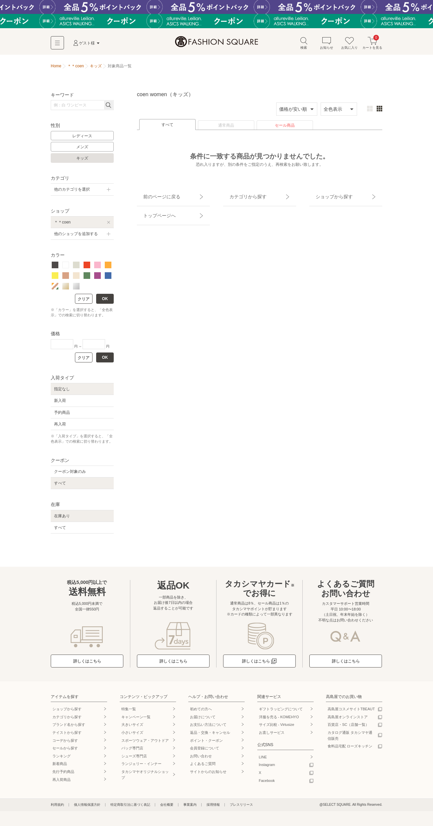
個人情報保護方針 (87, 807)
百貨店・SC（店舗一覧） (348, 728)
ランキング (61, 759)
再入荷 (60, 427)
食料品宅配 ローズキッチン (350, 749)
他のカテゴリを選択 (72, 192)
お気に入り (349, 45)
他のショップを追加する (76, 236)
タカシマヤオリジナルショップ (145, 778)
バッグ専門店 (132, 751)
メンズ (82, 150)
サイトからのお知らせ (208, 775)
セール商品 (285, 128)
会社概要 (166, 807)
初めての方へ (201, 712)
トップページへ (152, 207)
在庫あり (62, 519)
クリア (84, 302)
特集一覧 (128, 712)
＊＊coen (62, 225)
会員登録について (204, 751)
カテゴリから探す (241, 196)
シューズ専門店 (134, 759)
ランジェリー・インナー (141, 767)
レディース (82, 139)
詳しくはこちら (87, 664)
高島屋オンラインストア (348, 720)
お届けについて (203, 720)
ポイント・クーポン (206, 743)
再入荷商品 (61, 783)
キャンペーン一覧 (136, 720)
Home (56, 69)
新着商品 (59, 767)
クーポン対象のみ (70, 474)
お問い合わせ (201, 759)
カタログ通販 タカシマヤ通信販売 (350, 738)
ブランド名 (68, 728)
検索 (303, 45)
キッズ (82, 161)
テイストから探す (67, 735)
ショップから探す (327, 196)
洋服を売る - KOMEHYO (279, 720)
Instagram (267, 768)
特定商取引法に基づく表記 (130, 807)
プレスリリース (241, 807)
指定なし (62, 392)
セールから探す (65, 751)
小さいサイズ (132, 735)
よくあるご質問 (203, 767)
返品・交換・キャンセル (210, 735)
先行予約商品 (63, 775)
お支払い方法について (208, 728)
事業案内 (190, 807)
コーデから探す (65, 743)
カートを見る (372, 45)
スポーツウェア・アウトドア (145, 743)
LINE (263, 760)
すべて (167, 127)
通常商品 (226, 128)
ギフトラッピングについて (281, 712)
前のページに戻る (154, 196)
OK (105, 301)
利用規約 (57, 807)
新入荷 (60, 404)
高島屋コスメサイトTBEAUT (351, 712)
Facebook (267, 784)
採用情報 (213, 807)
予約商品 (62, 415)
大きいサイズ (132, 728)
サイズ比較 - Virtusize (276, 728)
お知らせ (326, 45)
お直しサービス (271, 735)
